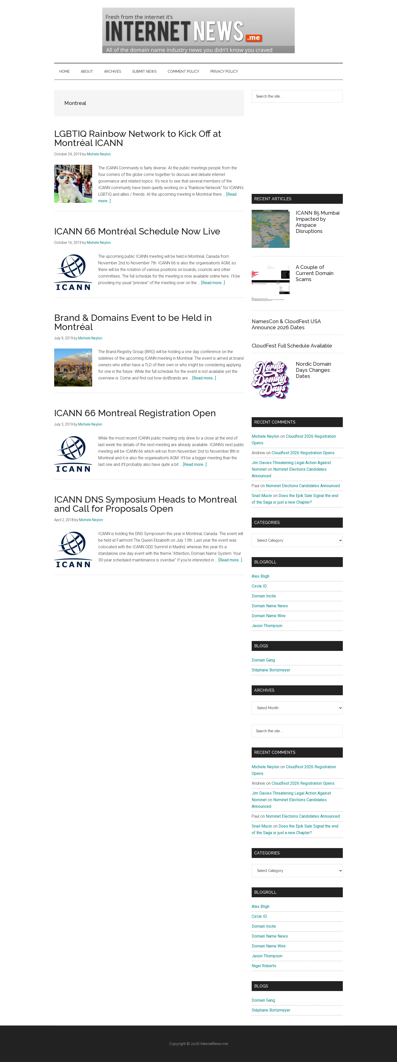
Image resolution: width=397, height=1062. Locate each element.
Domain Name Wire (269, 615)
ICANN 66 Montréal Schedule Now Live (137, 231)
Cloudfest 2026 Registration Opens (303, 452)
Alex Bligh (260, 576)
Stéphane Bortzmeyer (271, 670)
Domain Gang (263, 660)
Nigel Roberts (264, 965)
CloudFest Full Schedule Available (292, 346)
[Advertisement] (297, 148)
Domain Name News (270, 605)
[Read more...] (213, 282)
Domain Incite (264, 596)
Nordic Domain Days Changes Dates (313, 370)
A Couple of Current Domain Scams (314, 273)
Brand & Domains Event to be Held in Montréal (133, 322)
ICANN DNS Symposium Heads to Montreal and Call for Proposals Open (145, 504)
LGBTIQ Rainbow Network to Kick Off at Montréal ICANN (137, 138)
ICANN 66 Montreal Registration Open (135, 413)
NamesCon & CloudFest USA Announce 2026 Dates (286, 324)
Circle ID (259, 586)
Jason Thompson (267, 625)
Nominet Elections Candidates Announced (303, 485)
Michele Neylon (265, 436)
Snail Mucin (262, 495)
